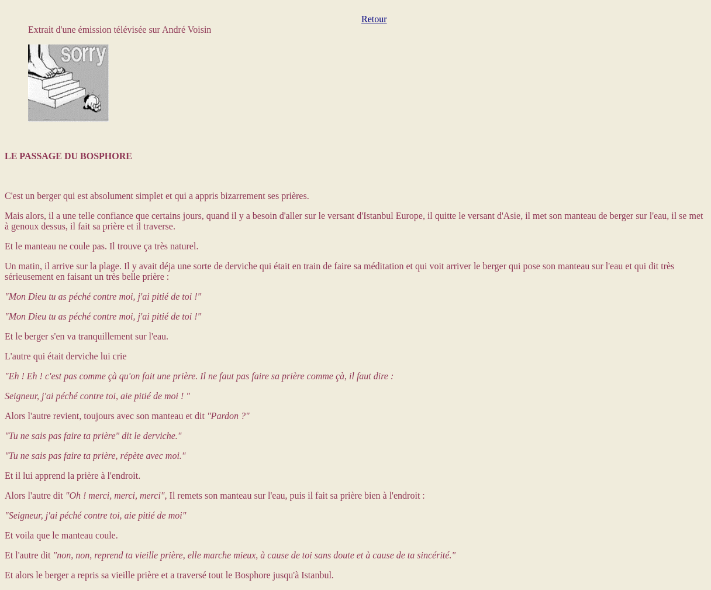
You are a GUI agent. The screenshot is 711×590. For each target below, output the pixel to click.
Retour (374, 19)
